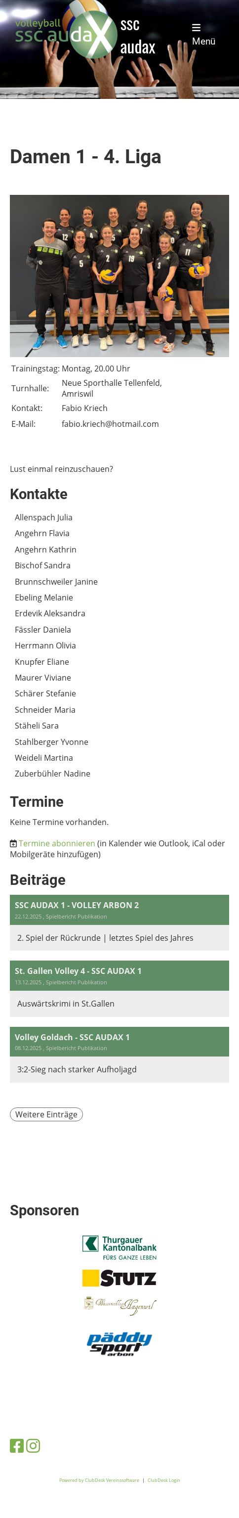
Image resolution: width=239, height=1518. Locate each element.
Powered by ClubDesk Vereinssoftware (99, 1480)
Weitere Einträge (46, 1114)
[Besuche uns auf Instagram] (33, 1445)
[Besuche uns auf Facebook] (17, 1445)
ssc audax (138, 34)
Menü (203, 35)
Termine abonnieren (57, 843)
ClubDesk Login (164, 1480)
